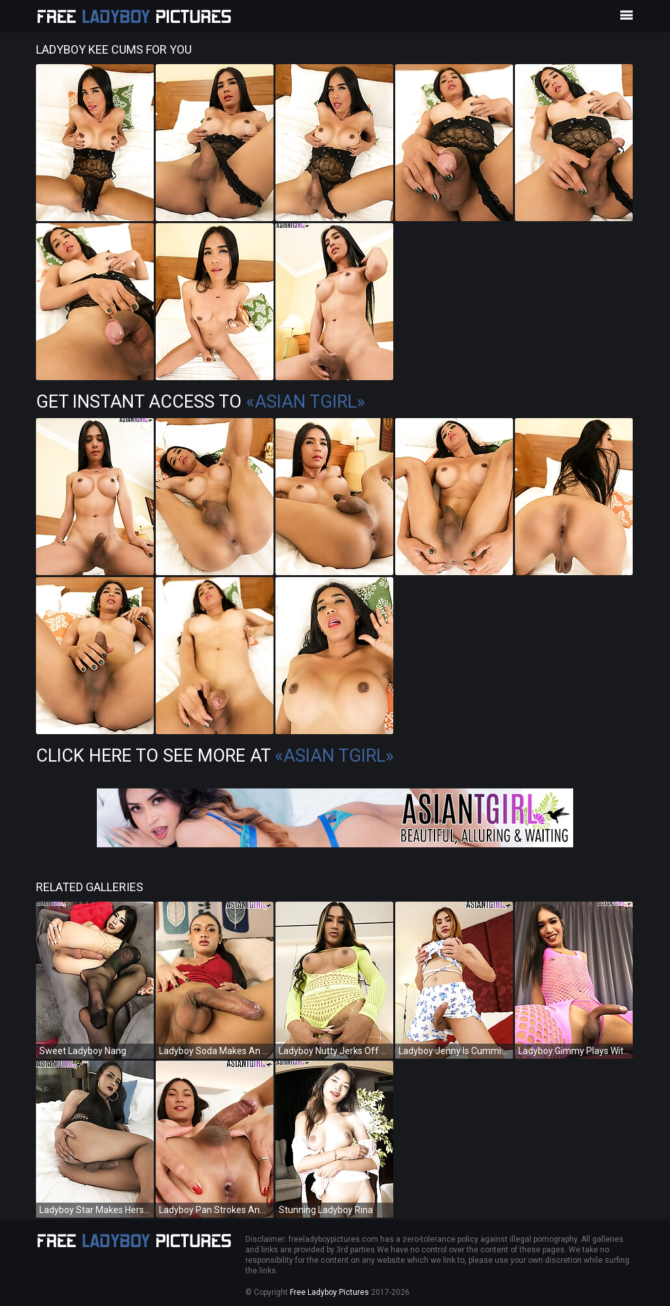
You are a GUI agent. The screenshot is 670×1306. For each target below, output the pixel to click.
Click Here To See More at (215, 755)
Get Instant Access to (200, 401)
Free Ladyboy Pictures (329, 1292)
